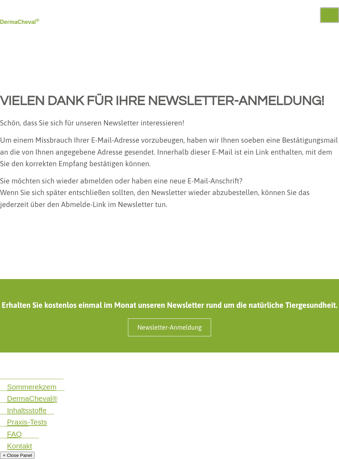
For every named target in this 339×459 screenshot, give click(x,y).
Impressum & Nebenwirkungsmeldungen (107, 364)
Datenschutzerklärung (25, 364)
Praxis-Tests (27, 422)
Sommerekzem (31, 387)
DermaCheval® (32, 398)
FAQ (14, 434)
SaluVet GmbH (240, 364)
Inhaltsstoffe (27, 410)
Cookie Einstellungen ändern (33, 373)
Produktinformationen (189, 364)
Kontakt (19, 446)
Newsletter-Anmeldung (169, 327)
